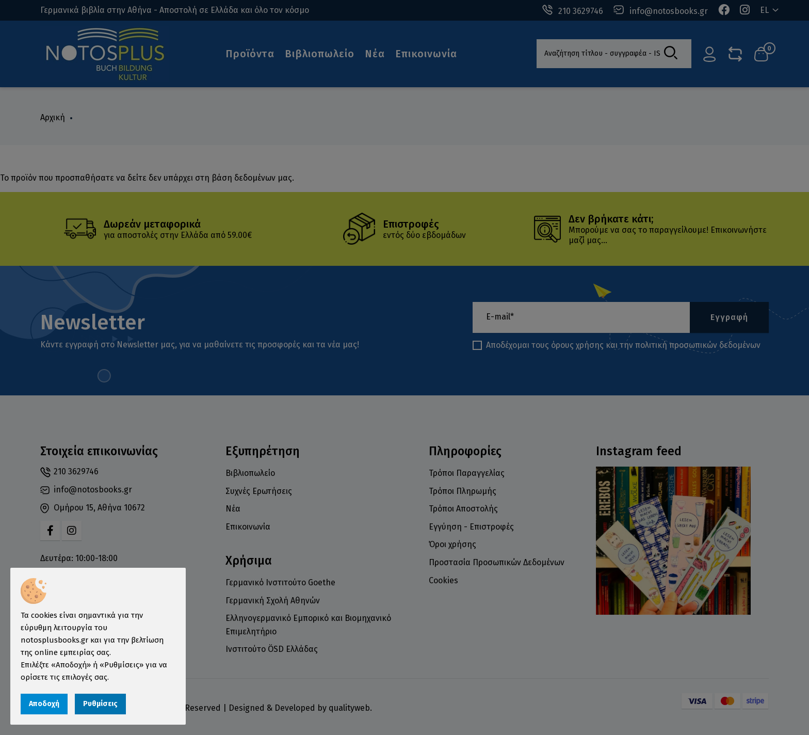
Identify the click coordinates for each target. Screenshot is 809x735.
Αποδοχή (44, 703)
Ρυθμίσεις (100, 703)
